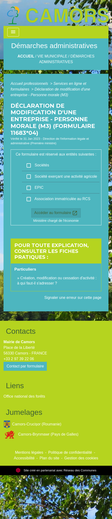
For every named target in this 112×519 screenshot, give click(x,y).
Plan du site (49, 458)
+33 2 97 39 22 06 (19, 359)
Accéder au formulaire (56, 213)
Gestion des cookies (81, 458)
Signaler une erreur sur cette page (72, 298)
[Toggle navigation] (13, 32)
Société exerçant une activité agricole (61, 176)
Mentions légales (29, 452)
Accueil (26, 56)
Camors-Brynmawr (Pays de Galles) (41, 434)
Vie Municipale (52, 56)
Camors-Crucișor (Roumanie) (32, 424)
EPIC (35, 188)
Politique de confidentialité (70, 452)
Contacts (21, 331)
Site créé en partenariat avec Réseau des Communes (56, 470)
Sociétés (37, 165)
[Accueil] (58, 13)
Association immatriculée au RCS (58, 199)
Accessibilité (24, 458)
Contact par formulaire (25, 366)
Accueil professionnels (30, 84)
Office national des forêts (24, 396)
